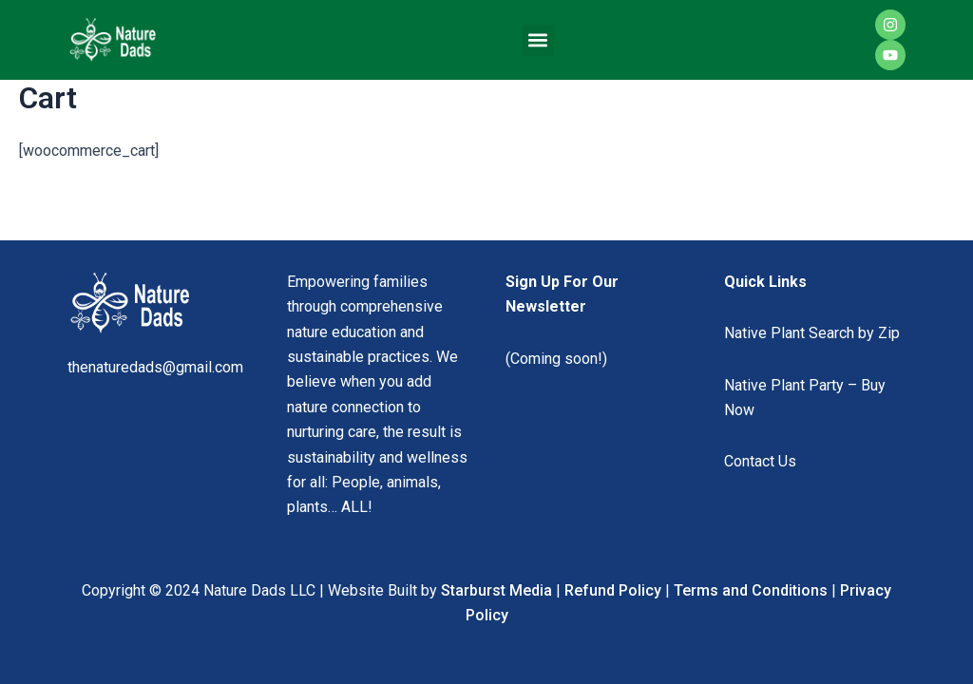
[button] (538, 40)
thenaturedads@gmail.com (155, 367)
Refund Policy (612, 590)
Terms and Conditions (751, 590)
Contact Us (760, 461)
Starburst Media (496, 590)
